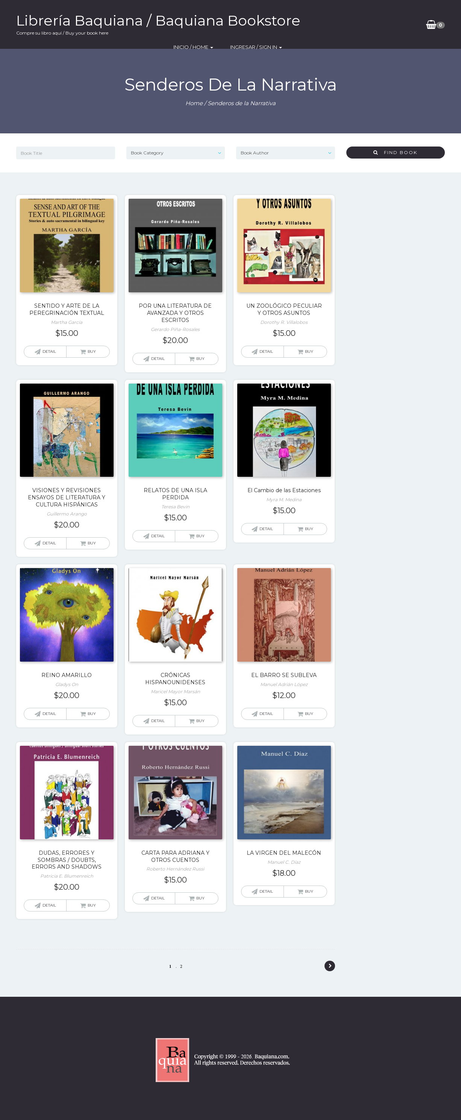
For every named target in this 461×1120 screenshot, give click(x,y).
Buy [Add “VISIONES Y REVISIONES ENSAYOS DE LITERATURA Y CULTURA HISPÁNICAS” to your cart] (92, 543)
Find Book (395, 152)
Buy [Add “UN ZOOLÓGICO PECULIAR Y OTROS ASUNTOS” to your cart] (309, 351)
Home (194, 103)
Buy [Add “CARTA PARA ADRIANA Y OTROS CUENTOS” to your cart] (200, 898)
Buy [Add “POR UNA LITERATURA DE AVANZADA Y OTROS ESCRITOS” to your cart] (200, 358)
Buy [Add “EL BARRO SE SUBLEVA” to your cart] (309, 713)
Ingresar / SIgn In (385, 24)
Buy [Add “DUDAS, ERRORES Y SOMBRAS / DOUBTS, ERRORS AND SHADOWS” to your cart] (92, 905)
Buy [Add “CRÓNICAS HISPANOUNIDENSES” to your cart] (200, 720)
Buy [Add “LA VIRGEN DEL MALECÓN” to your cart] (309, 891)
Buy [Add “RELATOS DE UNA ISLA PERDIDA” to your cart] (200, 536)
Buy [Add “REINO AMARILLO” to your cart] (92, 713)
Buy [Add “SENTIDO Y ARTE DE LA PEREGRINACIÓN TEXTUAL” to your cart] (92, 351)
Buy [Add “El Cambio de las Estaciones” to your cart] (309, 528)
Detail (49, 351)
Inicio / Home (328, 24)
